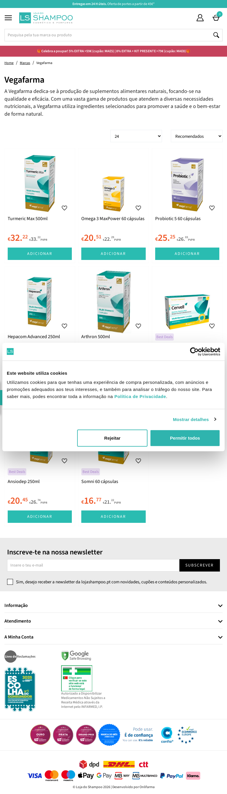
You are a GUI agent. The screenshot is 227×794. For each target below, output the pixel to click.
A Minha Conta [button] (18, 637)
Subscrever (199, 565)
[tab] (113, 606)
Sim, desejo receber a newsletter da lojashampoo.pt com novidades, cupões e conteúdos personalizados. (111, 582)
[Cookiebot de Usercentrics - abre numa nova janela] (194, 351)
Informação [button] (16, 605)
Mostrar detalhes (191, 419)
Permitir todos (185, 438)
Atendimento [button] (17, 621)
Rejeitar (112, 438)
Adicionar (39, 254)
